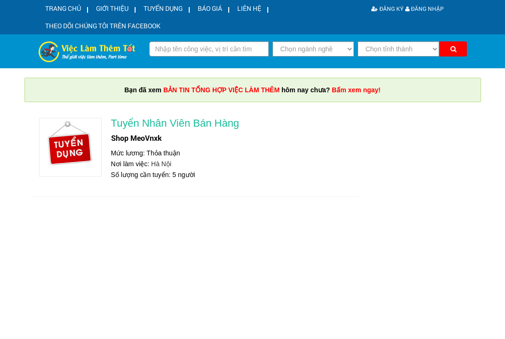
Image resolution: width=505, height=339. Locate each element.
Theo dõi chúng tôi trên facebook (98, 29)
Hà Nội (161, 168)
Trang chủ (60, 10)
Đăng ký (387, 8)
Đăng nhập (424, 8)
